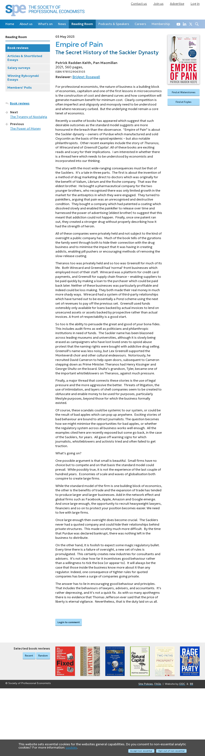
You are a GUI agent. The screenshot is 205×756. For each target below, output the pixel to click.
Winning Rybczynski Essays (23, 78)
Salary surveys (18, 68)
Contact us (139, 4)
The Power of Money (25, 129)
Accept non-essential (141, 751)
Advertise (177, 4)
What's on (45, 24)
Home (9, 24)
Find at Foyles (183, 102)
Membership (161, 24)
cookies (71, 748)
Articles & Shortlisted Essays (24, 58)
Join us (158, 4)
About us (26, 24)
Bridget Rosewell (86, 77)
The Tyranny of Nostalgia (28, 117)
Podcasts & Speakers (113, 24)
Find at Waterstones (183, 92)
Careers (140, 24)
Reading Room (82, 24)
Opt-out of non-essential (171, 751)
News (62, 24)
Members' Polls (19, 88)
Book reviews (17, 48)
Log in (195, 4)
